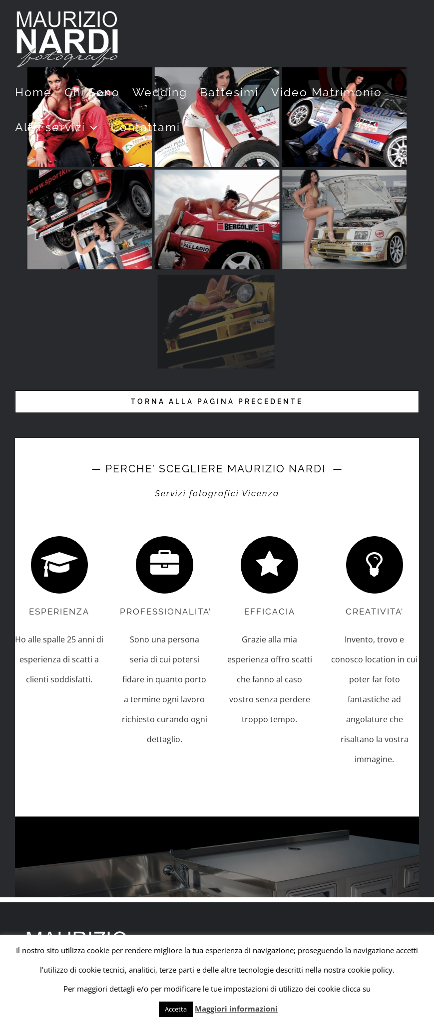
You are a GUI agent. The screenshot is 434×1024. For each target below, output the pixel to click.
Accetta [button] (176, 1009)
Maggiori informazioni (236, 1009)
